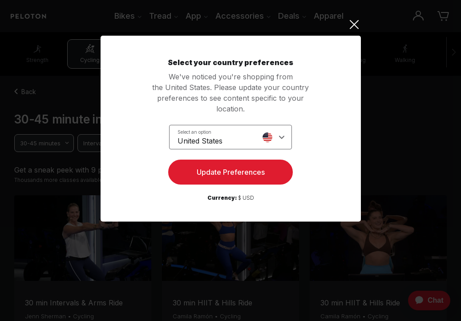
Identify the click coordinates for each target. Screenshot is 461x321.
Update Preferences (231, 172)
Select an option (194, 132)
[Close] (231, 24)
